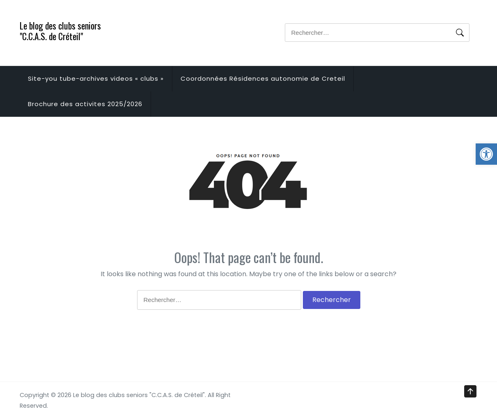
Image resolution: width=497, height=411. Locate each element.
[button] (486, 154)
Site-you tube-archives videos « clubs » (96, 78)
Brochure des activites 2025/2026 (85, 104)
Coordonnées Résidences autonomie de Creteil (263, 78)
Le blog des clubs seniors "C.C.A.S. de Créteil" (60, 31)
